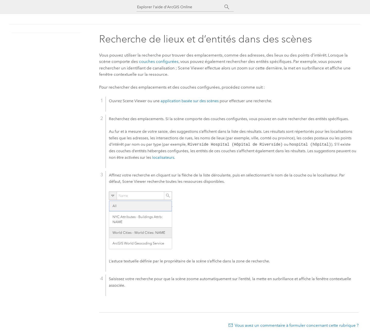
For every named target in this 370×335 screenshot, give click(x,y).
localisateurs (163, 157)
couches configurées (159, 61)
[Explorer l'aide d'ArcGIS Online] (181, 6)
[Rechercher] (227, 7)
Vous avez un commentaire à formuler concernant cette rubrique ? (297, 325)
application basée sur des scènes (190, 101)
